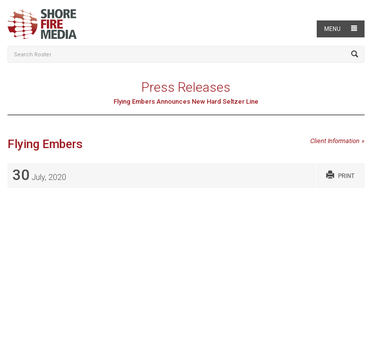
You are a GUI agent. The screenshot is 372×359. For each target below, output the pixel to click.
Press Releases (186, 87)
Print (340, 175)
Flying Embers (45, 144)
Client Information (335, 141)
